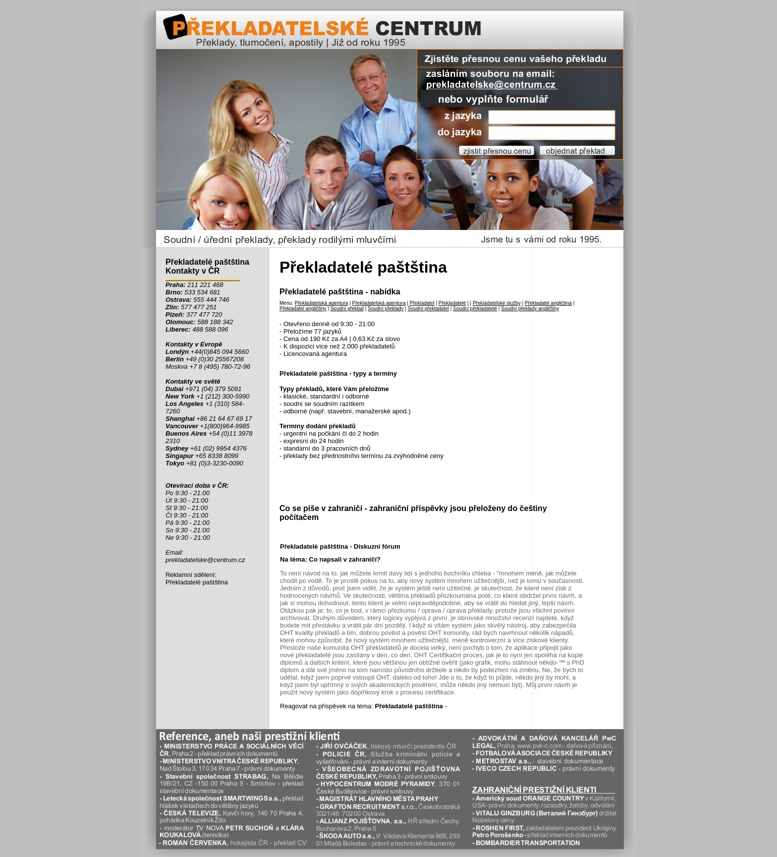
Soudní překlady (385, 308)
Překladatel (422, 303)
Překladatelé (452, 303)
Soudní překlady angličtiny (530, 308)
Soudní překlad (347, 308)
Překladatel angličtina (548, 303)
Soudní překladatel (428, 308)
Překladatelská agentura (321, 303)
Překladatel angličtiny (303, 308)
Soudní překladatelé (475, 308)
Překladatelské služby (497, 303)
